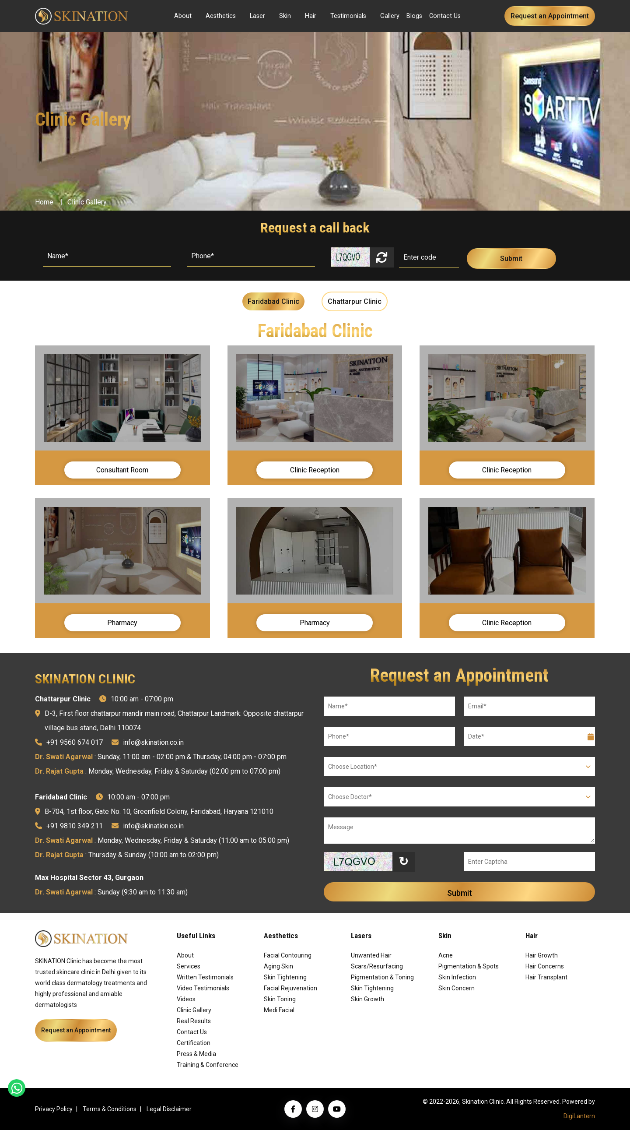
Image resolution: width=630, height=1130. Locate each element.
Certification (193, 1042)
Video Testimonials (203, 988)
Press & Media (196, 1053)
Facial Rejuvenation (290, 988)
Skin (285, 16)
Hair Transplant (546, 977)
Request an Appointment (550, 16)
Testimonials (348, 16)
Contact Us (445, 16)
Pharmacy (122, 623)
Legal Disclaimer (169, 1108)
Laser (257, 16)
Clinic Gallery (87, 202)
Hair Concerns (544, 966)
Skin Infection (457, 977)
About (183, 16)
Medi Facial (279, 1010)
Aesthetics (221, 16)
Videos (186, 999)
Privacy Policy (54, 1108)
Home (44, 202)
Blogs (414, 16)
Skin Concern (456, 988)
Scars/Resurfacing (377, 966)
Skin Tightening (285, 977)
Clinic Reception (315, 470)
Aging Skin (278, 966)
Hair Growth (541, 955)
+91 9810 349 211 (74, 826)
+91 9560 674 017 (74, 742)
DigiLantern (579, 1115)
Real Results (194, 1020)
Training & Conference (207, 1064)
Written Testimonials (205, 977)
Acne (445, 955)
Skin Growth (367, 999)
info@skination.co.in (153, 742)
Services (188, 966)
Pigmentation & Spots (468, 966)
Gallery (389, 16)
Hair (310, 16)
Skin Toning (280, 999)
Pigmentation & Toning (382, 977)
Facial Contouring (288, 955)
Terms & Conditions (109, 1108)
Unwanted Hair (371, 955)
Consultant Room (122, 470)
